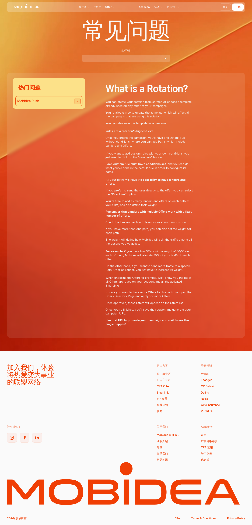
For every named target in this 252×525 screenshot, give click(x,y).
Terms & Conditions (203, 518)
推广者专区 (163, 374)
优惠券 (205, 459)
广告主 (97, 6)
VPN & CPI (207, 411)
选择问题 (126, 50)
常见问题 (162, 459)
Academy (144, 6)
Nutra (204, 398)
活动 (158, 6)
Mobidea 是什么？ (168, 435)
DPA (177, 518)
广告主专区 (163, 380)
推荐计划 (162, 405)
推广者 (84, 6)
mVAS (205, 374)
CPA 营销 (207, 447)
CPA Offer (163, 386)
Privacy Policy (236, 518)
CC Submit (207, 386)
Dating (205, 392)
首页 (203, 435)
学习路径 (206, 453)
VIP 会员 (162, 398)
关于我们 (173, 6)
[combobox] (126, 58)
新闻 (159, 411)
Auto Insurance (210, 405)
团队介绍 (162, 441)
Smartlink (163, 392)
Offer (110, 6)
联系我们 (162, 453)
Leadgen (206, 380)
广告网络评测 (209, 441)
